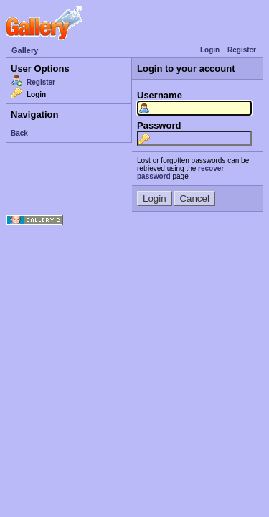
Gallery (24, 50)
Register (241, 50)
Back (19, 133)
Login (210, 50)
